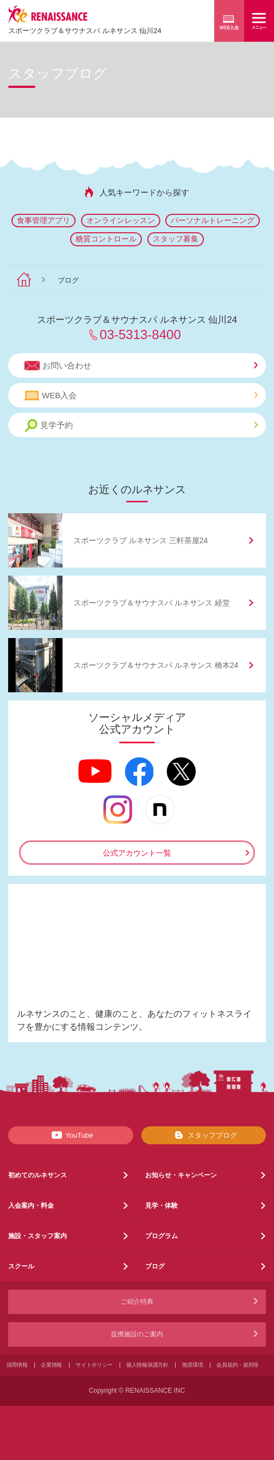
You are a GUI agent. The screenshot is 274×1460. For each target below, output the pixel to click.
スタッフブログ (203, 1135)
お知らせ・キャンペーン (181, 1175)
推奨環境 (192, 1365)
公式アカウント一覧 (137, 853)
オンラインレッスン (120, 220)
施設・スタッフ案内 (37, 1236)
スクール (21, 1266)
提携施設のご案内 (137, 1334)
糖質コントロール (106, 238)
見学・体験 (161, 1205)
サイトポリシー (94, 1365)
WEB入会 (141, 395)
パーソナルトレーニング (212, 220)
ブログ (155, 1266)
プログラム (161, 1236)
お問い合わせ (141, 366)
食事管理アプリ (43, 220)
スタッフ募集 (175, 238)
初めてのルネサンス (37, 1175)
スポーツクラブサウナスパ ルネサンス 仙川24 (84, 31)
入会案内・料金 (31, 1205)
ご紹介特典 (137, 1301)
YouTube (70, 1135)
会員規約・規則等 (237, 1365)
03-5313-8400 (139, 334)
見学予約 (141, 425)
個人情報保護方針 (147, 1365)
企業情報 (51, 1365)
